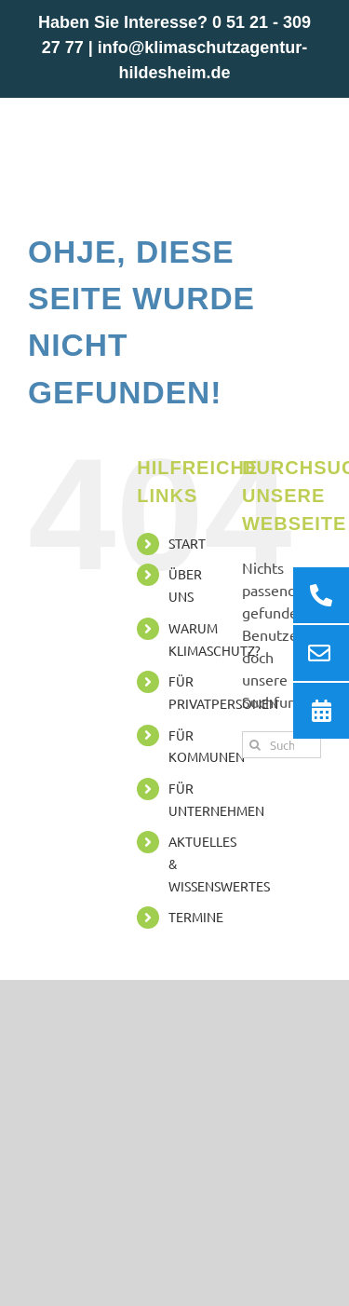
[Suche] (255, 744)
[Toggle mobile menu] (311, 126)
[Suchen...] (281, 744)
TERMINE (195, 916)
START (187, 543)
